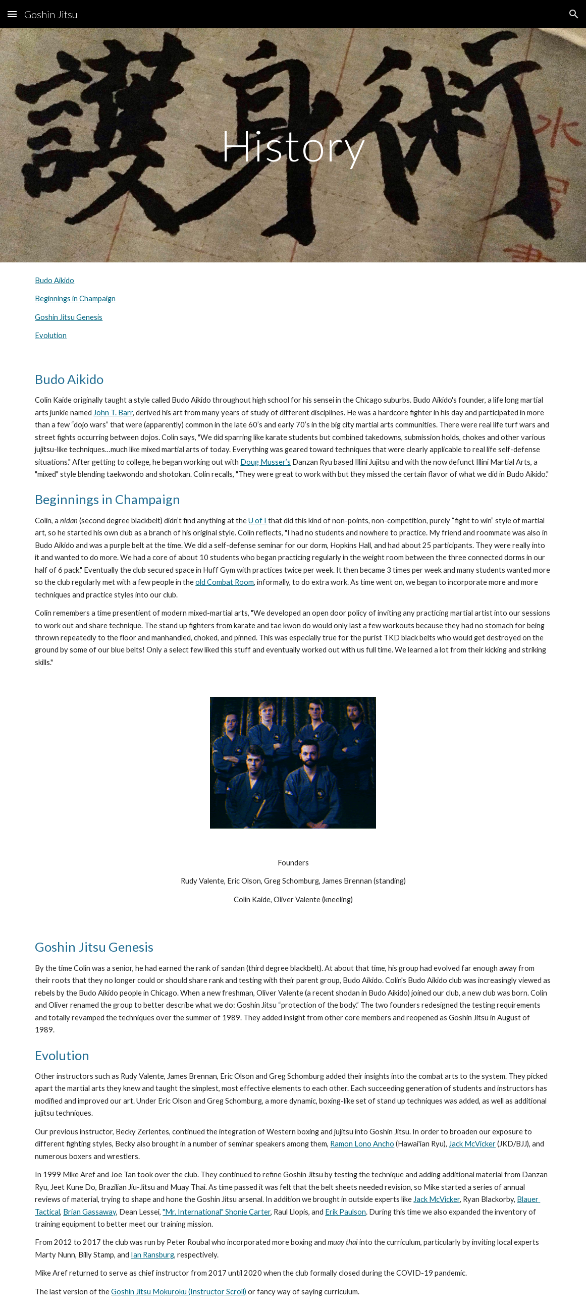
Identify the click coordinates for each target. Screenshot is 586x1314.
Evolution (51, 335)
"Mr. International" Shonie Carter (217, 1212)
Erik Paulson (345, 1212)
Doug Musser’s (265, 462)
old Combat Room (224, 582)
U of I (257, 520)
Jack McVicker (472, 1143)
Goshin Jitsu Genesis (68, 317)
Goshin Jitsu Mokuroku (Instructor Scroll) (178, 1291)
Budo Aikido (54, 280)
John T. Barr (113, 412)
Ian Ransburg (152, 1254)
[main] (293, 145)
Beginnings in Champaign (75, 298)
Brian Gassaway (89, 1212)
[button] (12, 14)
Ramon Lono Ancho (362, 1143)
